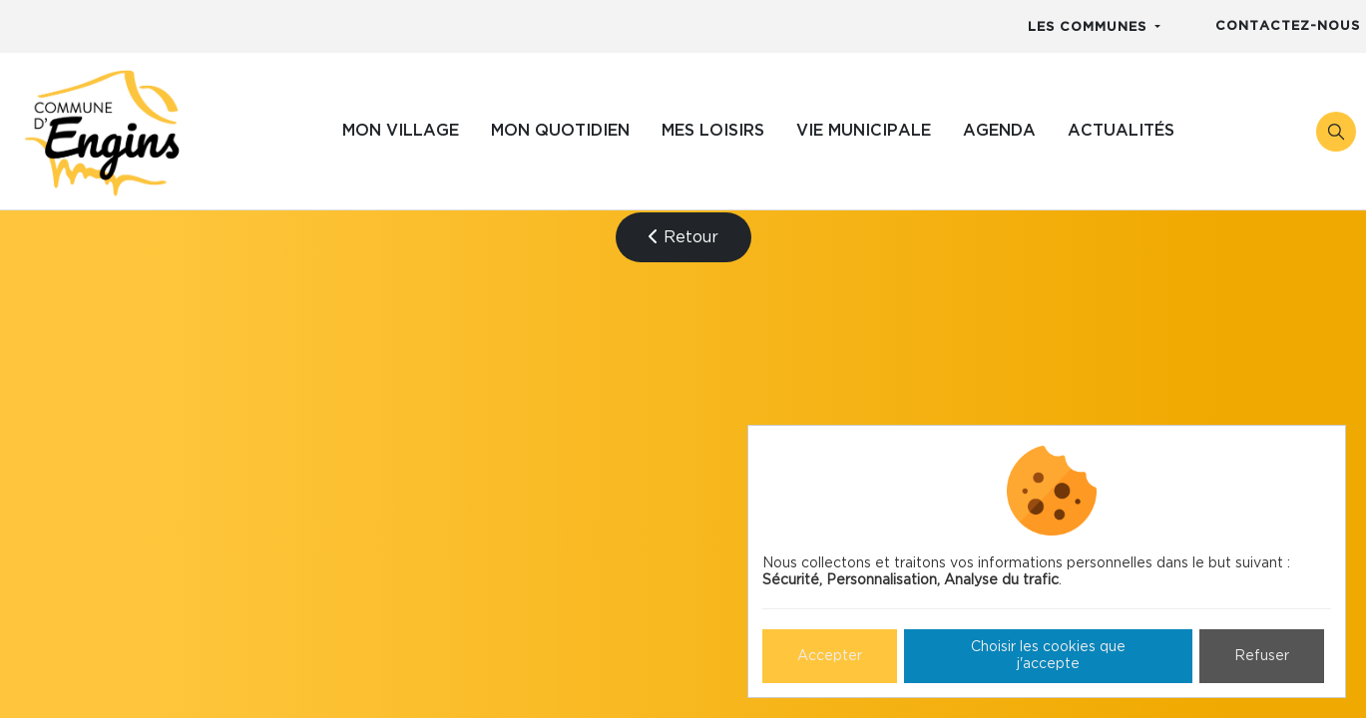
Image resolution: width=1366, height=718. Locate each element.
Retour (683, 236)
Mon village (400, 131)
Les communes (1089, 27)
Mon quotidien (560, 131)
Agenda (999, 131)
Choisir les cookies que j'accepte (1048, 655)
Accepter (829, 656)
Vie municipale (863, 131)
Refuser (1261, 656)
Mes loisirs (713, 131)
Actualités (1121, 131)
